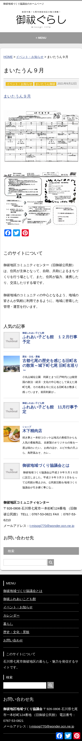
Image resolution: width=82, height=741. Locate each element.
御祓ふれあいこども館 (19, 599)
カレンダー (11, 615)
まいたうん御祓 (45, 84)
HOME (8, 57)
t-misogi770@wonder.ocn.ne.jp (52, 526)
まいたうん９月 (17, 96)
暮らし (8, 624)
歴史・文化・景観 (16, 632)
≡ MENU (41, 37)
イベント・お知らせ (30, 57)
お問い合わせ (13, 640)
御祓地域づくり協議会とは (22, 591)
